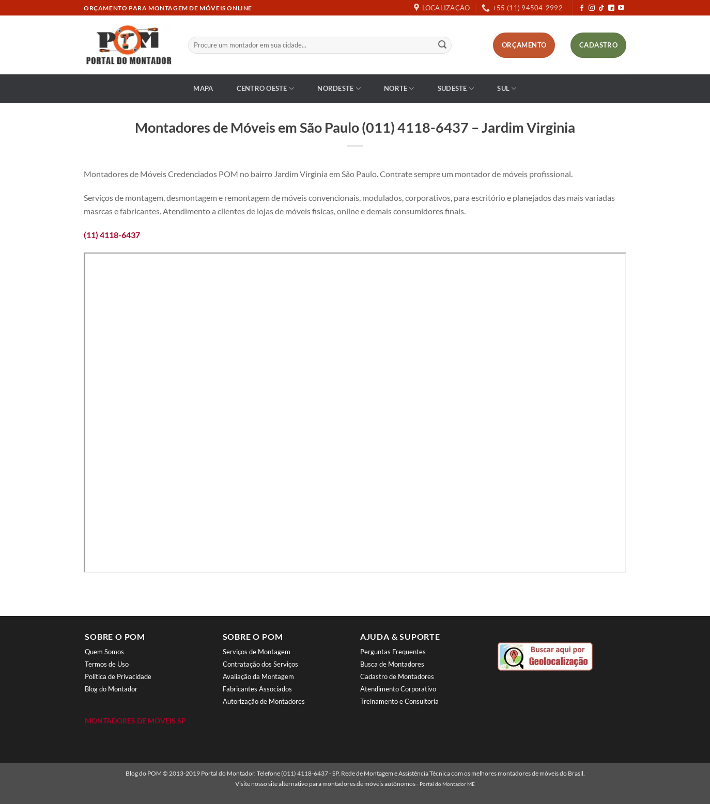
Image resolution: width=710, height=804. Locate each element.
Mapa (203, 88)
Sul (506, 88)
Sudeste (456, 88)
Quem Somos (104, 652)
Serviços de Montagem (256, 652)
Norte (399, 88)
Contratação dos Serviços (260, 664)
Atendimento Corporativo (398, 689)
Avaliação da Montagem (258, 676)
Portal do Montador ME (447, 784)
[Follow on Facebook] (582, 8)
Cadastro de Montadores (397, 676)
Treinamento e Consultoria (399, 701)
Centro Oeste (266, 88)
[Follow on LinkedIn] (611, 8)
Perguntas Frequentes (393, 652)
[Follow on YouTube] (621, 8)
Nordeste (339, 88)
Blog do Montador (111, 689)
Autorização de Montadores (264, 701)
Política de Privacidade (118, 676)
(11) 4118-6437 (112, 235)
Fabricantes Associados (257, 689)
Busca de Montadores (392, 664)
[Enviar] (442, 45)
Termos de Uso (107, 664)
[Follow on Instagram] (592, 8)
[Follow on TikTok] (601, 8)
